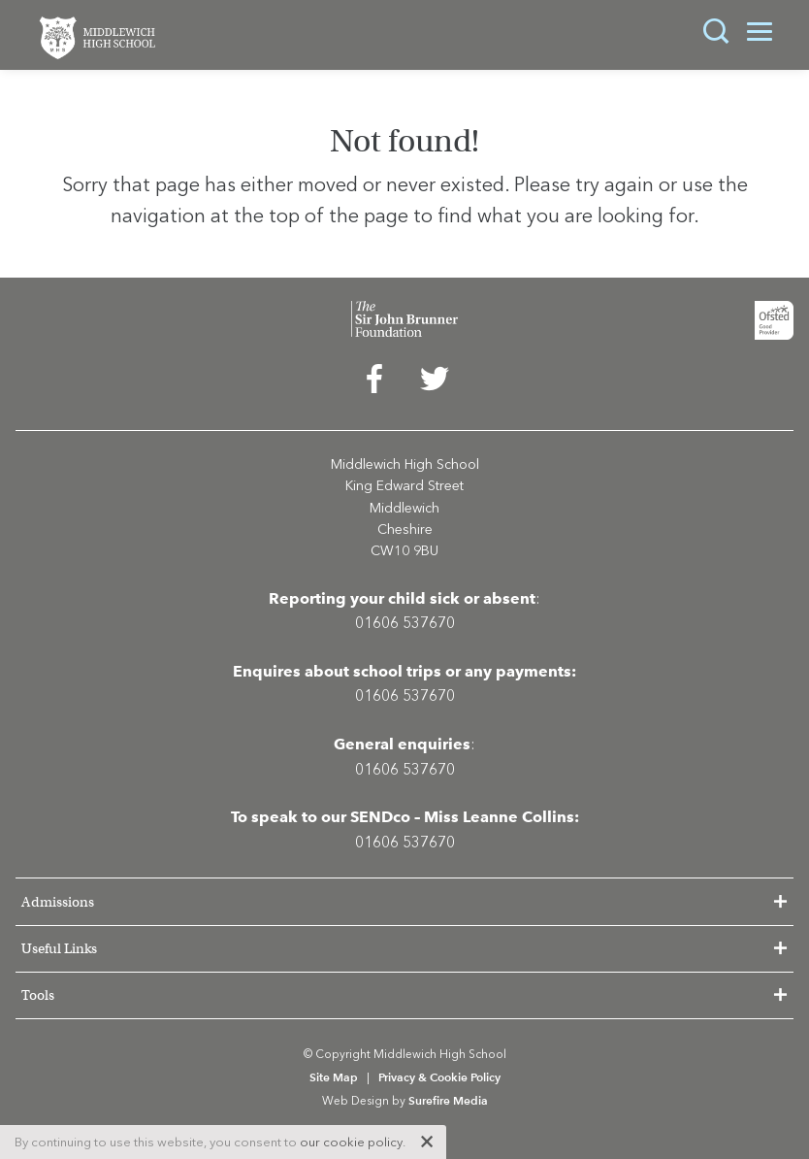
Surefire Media (448, 1100)
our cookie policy (351, 1142)
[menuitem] (374, 383)
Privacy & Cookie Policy (439, 1077)
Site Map (333, 1077)
